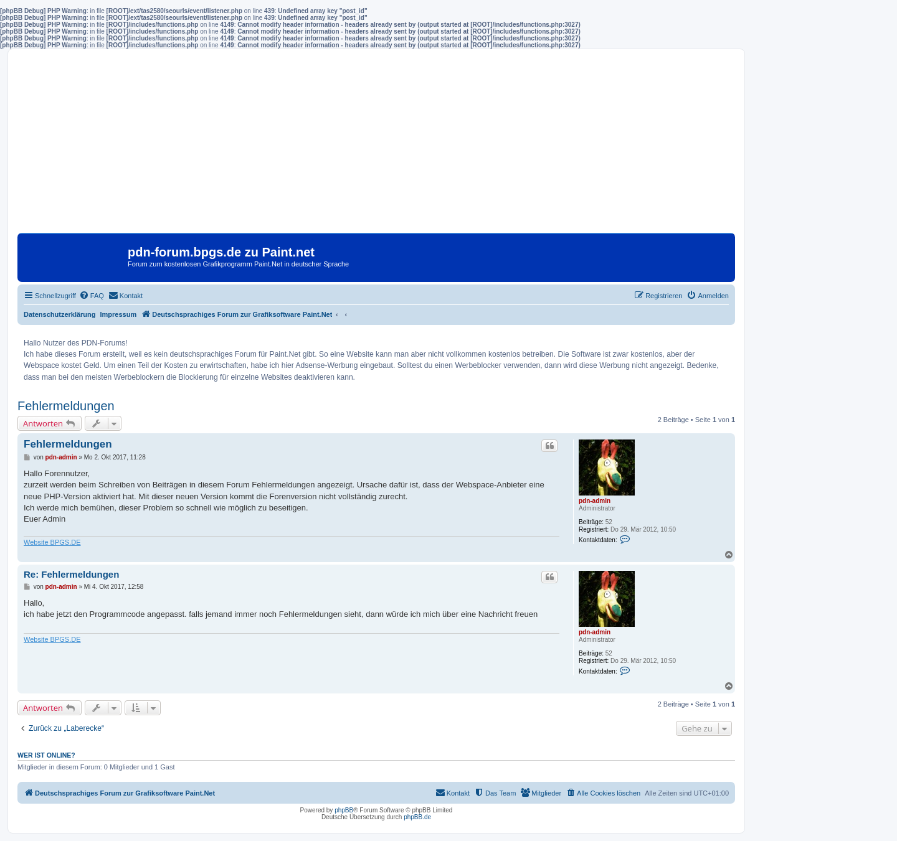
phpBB (344, 810)
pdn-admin (594, 500)
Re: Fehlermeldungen (71, 574)
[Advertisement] (376, 146)
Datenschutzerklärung (60, 314)
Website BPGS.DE (52, 542)
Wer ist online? (46, 755)
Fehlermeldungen (66, 406)
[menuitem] (91, 295)
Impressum (118, 314)
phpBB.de (417, 817)
